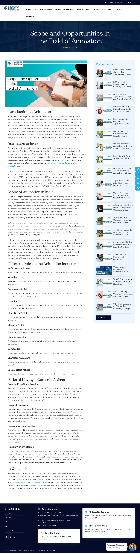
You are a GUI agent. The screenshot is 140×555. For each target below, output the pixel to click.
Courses (99, 9)
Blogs (120, 9)
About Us (31, 9)
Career (7, 526)
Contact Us (9, 530)
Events (7, 513)
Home (65, 48)
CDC (111, 9)
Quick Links (84, 9)
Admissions (46, 9)
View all (104, 318)
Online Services (64, 9)
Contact (30, 16)
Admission (9, 522)
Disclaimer (129, 550)
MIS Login (132, 2)
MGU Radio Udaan (117, 2)
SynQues (52, 550)
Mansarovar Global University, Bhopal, (30, 482)
